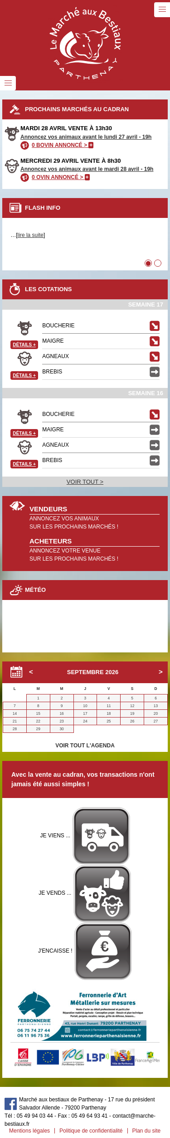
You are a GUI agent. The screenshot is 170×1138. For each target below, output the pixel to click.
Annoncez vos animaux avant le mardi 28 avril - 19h (86, 169)
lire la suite (31, 235)
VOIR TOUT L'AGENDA (85, 745)
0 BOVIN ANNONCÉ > (62, 145)
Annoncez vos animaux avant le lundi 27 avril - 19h (85, 137)
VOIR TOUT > (85, 481)
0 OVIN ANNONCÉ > (61, 177)
